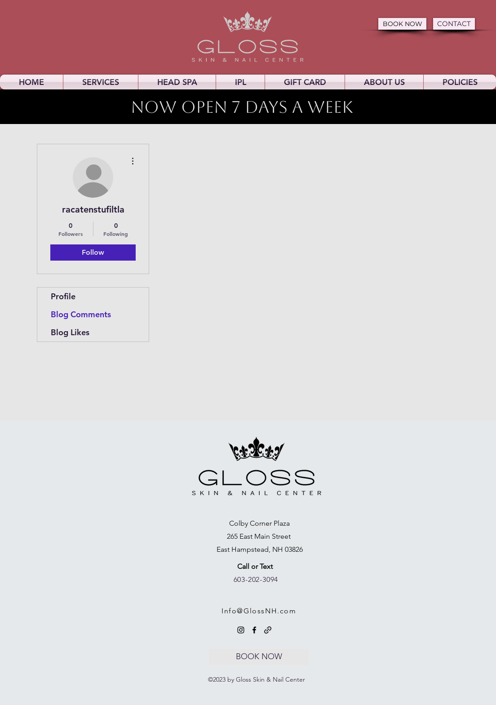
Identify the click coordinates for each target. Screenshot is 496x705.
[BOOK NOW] (402, 24)
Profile (63, 296)
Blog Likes (70, 332)
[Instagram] (240, 629)
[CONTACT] (454, 24)
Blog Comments (81, 314)
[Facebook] (254, 629)
